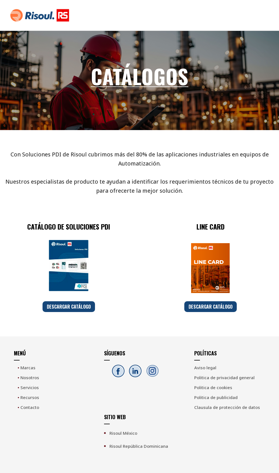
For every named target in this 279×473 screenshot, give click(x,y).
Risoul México (123, 433)
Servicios (28, 387)
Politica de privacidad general (224, 377)
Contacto (28, 407)
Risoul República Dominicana (138, 446)
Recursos (28, 397)
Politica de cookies (213, 387)
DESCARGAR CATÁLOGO (69, 306)
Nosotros (28, 377)
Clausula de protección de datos (227, 407)
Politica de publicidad (216, 397)
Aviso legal (205, 367)
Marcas (26, 367)
